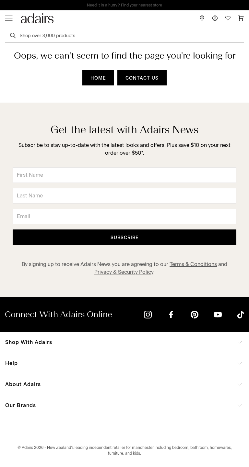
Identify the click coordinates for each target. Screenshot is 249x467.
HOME (98, 78)
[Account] (215, 18)
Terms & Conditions (193, 264)
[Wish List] (228, 18)
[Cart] (241, 18)
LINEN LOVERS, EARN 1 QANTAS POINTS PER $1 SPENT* (129, 5)
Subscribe (125, 237)
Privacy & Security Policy (123, 272)
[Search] (14, 36)
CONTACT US (142, 78)
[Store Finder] (202, 18)
